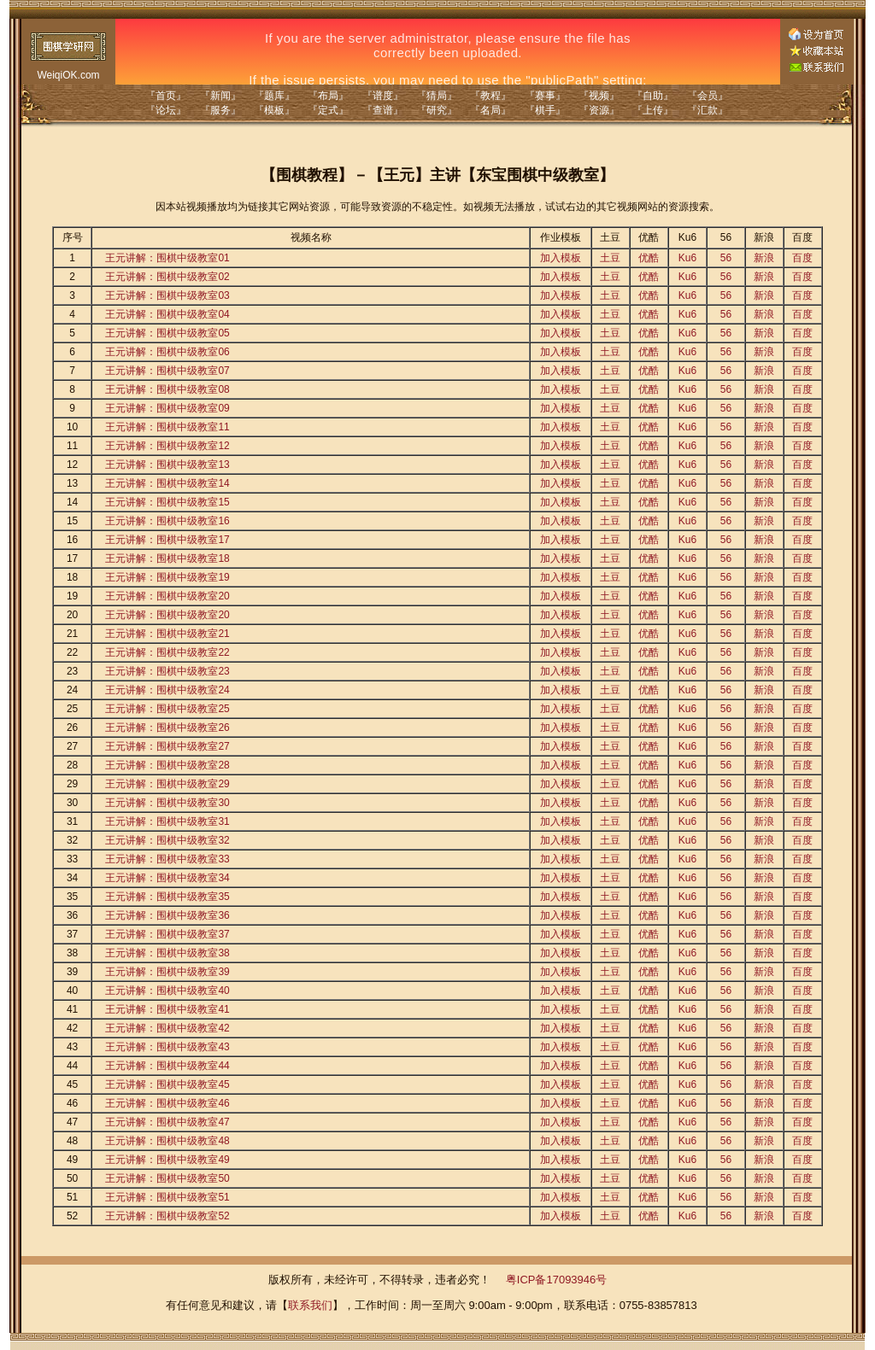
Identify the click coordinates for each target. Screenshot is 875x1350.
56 (725, 258)
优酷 (648, 258)
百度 (802, 258)
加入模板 (560, 258)
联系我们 (310, 1305)
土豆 (610, 258)
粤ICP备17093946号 (557, 1279)
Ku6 (687, 258)
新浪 (764, 258)
